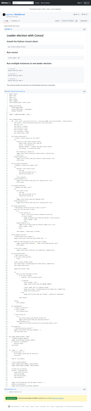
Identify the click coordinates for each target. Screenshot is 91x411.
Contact (52, 406)
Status (37, 406)
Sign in (79, 3)
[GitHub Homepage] (9, 406)
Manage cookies (59, 406)
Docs (48, 406)
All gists (37, 3)
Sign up (86, 3)
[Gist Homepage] (6, 3)
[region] (45, 60)
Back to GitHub (45, 3)
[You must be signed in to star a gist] (76, 14)
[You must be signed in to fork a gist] (84, 14)
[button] (76, 21)
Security (32, 406)
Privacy (27, 406)
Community (43, 406)
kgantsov (9, 14)
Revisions (15, 21)
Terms (22, 406)
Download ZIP (83, 21)
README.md (20, 14)
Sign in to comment (58, 398)
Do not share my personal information (74, 406)
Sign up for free (11, 398)
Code (5, 21)
